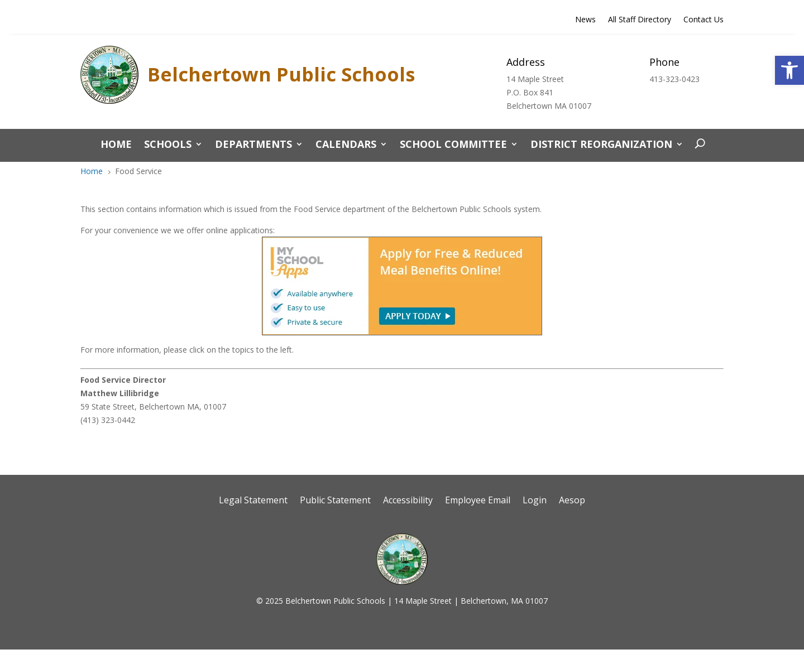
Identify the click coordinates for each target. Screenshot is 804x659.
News (585, 20)
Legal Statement (253, 501)
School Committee (453, 145)
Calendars (345, 145)
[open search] (697, 144)
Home (116, 145)
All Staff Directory (639, 20)
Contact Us (703, 20)
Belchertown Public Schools (281, 74)
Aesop (572, 501)
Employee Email (477, 501)
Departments (253, 145)
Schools (168, 145)
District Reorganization (601, 145)
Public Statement (335, 501)
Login (535, 501)
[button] (789, 70)
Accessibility (408, 501)
